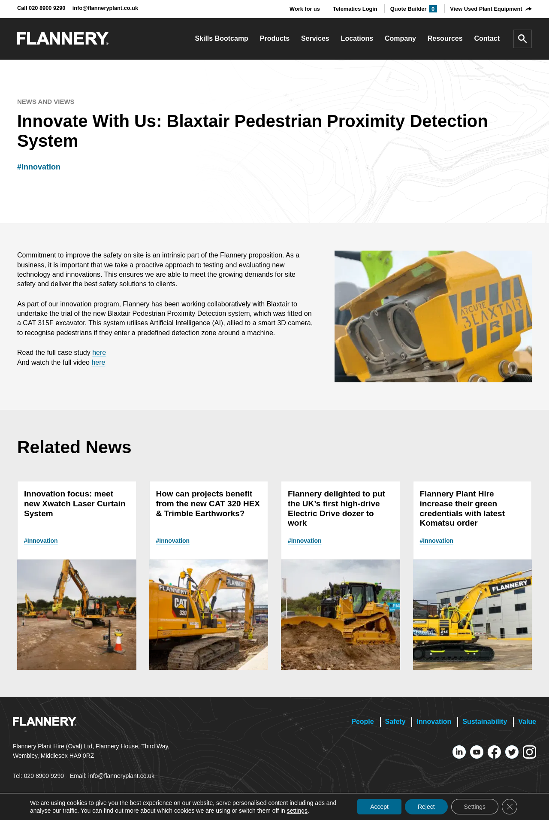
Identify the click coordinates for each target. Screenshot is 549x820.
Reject (426, 806)
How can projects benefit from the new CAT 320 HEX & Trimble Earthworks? (208, 503)
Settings (475, 806)
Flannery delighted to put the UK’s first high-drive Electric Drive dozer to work (336, 508)
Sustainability (484, 721)
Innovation (433, 721)
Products (275, 38)
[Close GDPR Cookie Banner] (509, 806)
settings (297, 810)
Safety (395, 721)
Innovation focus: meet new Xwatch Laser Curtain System (75, 503)
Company (400, 38)
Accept (379, 806)
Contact (487, 38)
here (99, 352)
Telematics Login (355, 9)
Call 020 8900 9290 (41, 8)
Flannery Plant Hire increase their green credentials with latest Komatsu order (462, 508)
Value (527, 721)
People (362, 721)
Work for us (305, 9)
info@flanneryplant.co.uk (105, 8)
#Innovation (38, 167)
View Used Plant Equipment (486, 9)
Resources (445, 38)
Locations (357, 38)
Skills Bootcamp (221, 38)
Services (315, 38)
